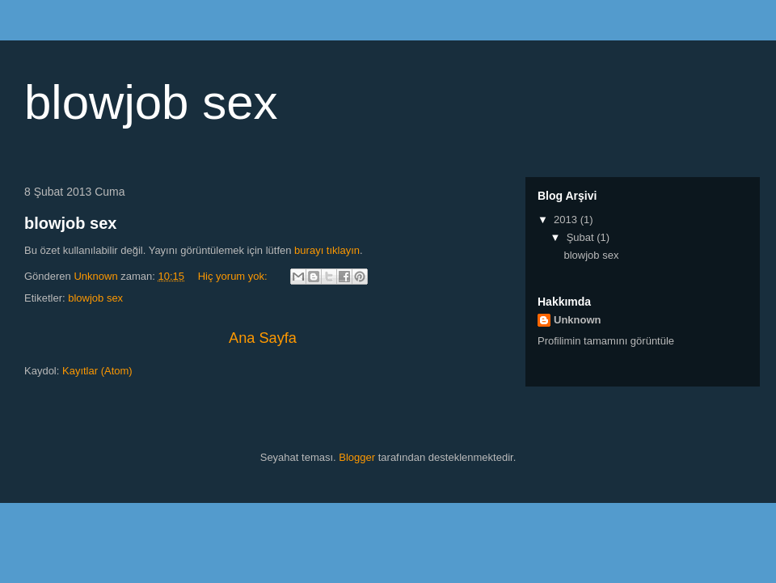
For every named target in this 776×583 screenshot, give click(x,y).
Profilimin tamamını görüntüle (606, 341)
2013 (567, 219)
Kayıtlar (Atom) (97, 371)
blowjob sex (70, 223)
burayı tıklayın (327, 250)
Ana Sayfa (263, 338)
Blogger (357, 457)
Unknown (577, 320)
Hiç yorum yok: (234, 276)
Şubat (582, 237)
